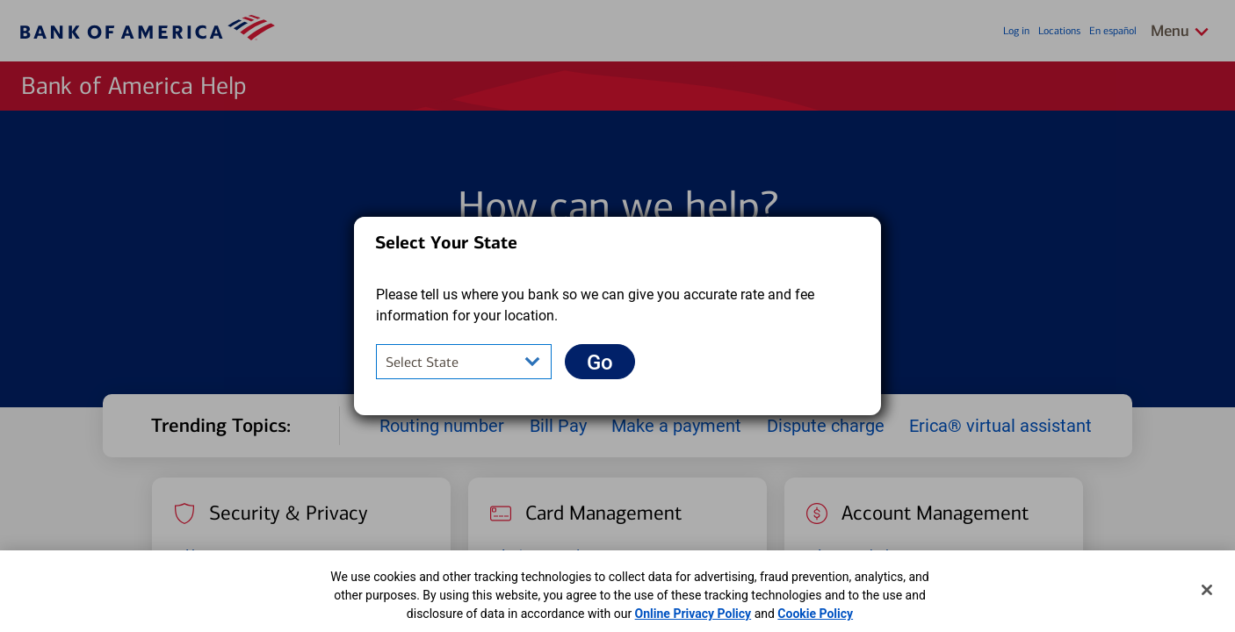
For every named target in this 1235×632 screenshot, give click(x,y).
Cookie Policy (815, 614)
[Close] (1207, 590)
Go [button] (611, 362)
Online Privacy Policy (693, 614)
